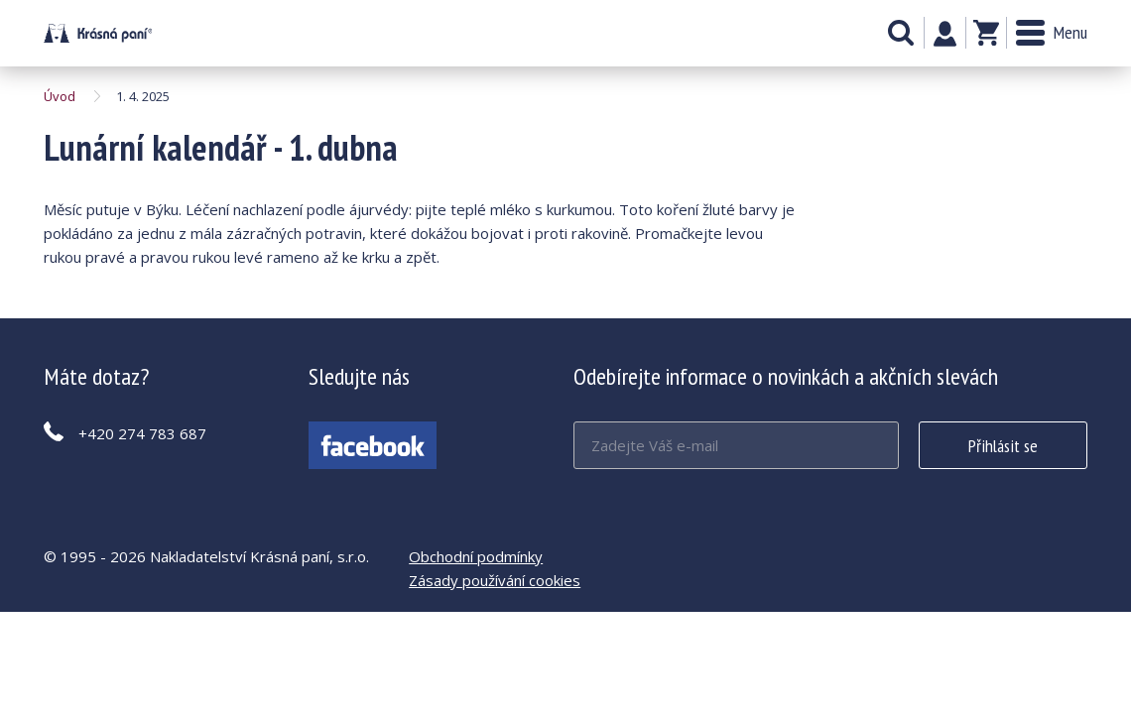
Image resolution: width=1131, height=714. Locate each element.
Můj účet (945, 34)
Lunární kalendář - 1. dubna (98, 33)
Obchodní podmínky (476, 556)
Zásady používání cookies (494, 580)
